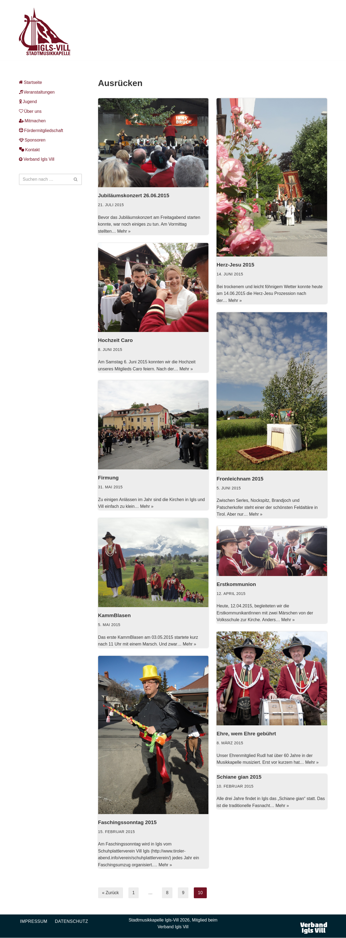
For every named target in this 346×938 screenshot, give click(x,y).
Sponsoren (32, 140)
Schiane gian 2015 (239, 777)
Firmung (108, 478)
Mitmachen (32, 121)
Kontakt (29, 149)
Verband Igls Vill (36, 159)
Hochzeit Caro (115, 340)
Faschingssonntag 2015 (127, 822)
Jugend (28, 101)
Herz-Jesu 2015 (235, 265)
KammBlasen (114, 615)
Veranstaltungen (37, 92)
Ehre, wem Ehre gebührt (246, 734)
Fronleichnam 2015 (240, 479)
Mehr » (124, 231)
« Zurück (110, 892)
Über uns (30, 111)
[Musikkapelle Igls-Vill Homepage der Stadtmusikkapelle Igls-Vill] (44, 31)
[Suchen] (44, 179)
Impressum (33, 921)
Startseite (30, 82)
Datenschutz (71, 921)
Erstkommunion (236, 584)
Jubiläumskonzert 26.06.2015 (134, 196)
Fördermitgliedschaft (41, 130)
